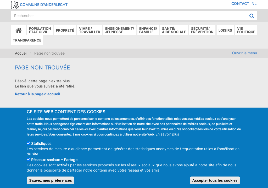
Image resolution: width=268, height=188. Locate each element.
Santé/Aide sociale (174, 30)
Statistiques (41, 146)
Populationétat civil (40, 30)
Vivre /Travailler (89, 30)
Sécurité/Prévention (202, 30)
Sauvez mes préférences (50, 183)
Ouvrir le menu (244, 53)
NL (254, 3)
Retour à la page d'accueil (37, 94)
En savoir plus (167, 137)
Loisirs (225, 30)
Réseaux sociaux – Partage (54, 163)
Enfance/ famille (148, 30)
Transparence (27, 40)
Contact (240, 3)
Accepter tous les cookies (215, 183)
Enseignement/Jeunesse (119, 30)
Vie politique (246, 30)
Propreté (65, 30)
